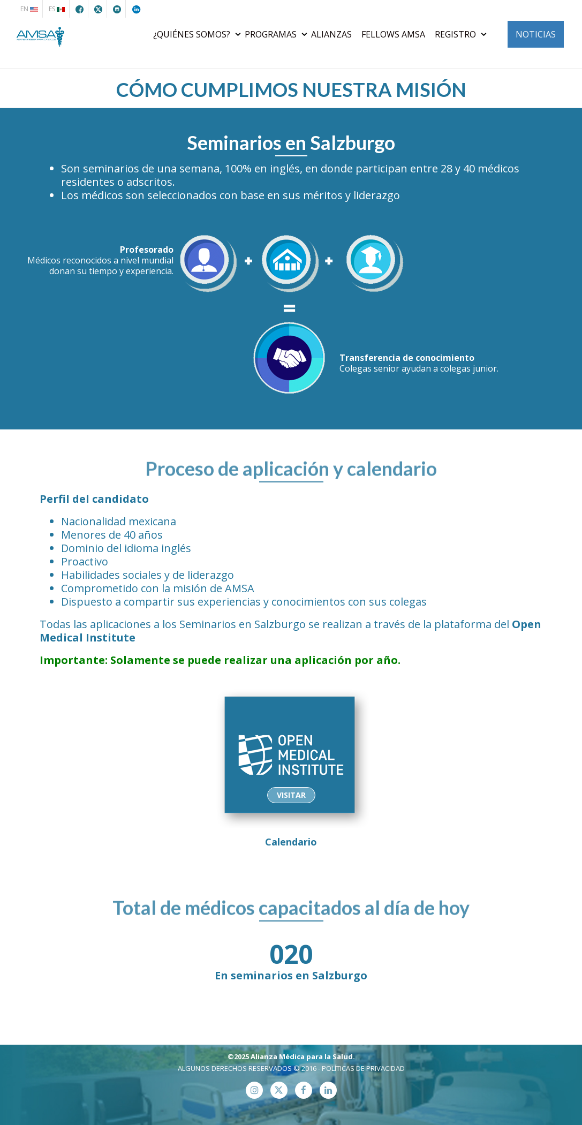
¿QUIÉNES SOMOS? (192, 34)
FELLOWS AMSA (393, 34)
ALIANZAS (331, 34)
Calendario (291, 766)
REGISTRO (456, 34)
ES (57, 8)
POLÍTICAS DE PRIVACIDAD (363, 1068)
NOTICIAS (536, 34)
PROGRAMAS (272, 34)
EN (29, 8)
